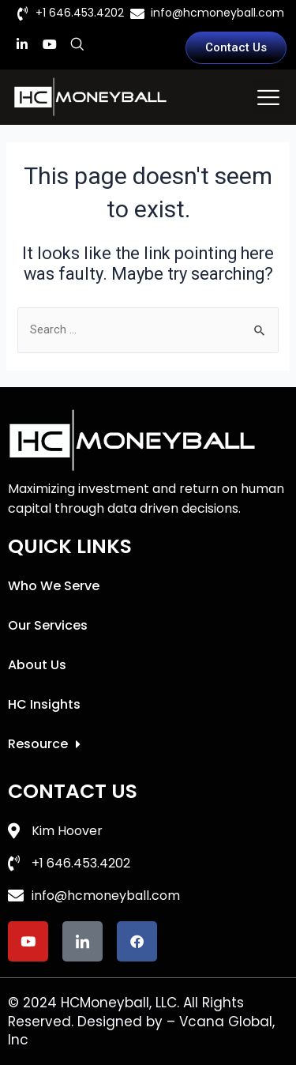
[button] (268, 97)
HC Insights (44, 704)
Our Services (48, 625)
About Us (37, 665)
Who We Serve (53, 586)
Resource (44, 744)
